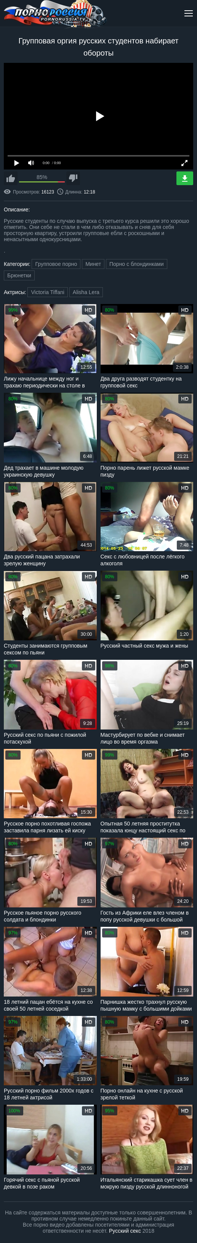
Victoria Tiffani (47, 292)
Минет (93, 264)
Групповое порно (56, 264)
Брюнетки (19, 275)
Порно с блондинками (136, 264)
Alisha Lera (86, 292)
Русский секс (125, 1231)
